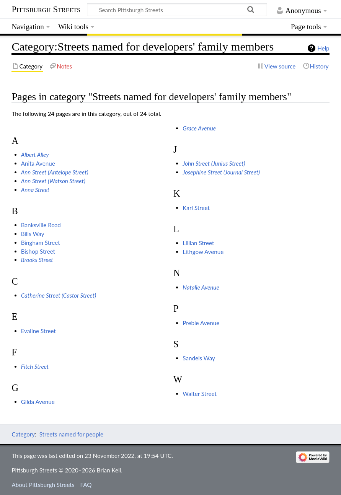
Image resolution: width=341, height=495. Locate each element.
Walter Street (200, 393)
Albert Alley (35, 154)
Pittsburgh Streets (45, 9)
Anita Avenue (38, 163)
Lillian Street (198, 242)
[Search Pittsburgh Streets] (177, 9)
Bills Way (32, 233)
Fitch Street (35, 366)
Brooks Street (37, 259)
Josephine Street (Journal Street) (221, 172)
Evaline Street (38, 330)
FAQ (86, 484)
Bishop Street (38, 251)
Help (323, 48)
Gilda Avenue (38, 401)
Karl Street (196, 207)
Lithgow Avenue (203, 251)
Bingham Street (40, 242)
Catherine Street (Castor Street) (58, 295)
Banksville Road (41, 224)
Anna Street (35, 189)
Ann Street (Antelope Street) (54, 172)
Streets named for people (71, 434)
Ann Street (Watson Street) (53, 180)
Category (23, 434)
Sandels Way (199, 358)
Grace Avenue (199, 128)
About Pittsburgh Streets (42, 484)
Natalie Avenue (201, 287)
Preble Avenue (201, 322)
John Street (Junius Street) (214, 163)
